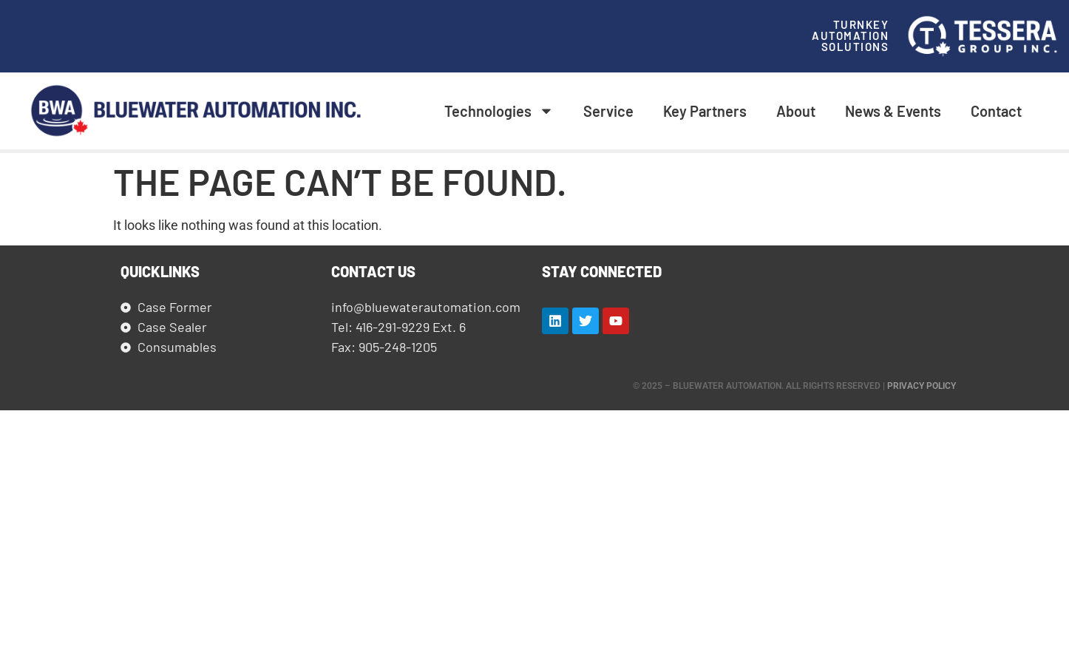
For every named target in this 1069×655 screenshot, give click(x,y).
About (795, 111)
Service (608, 111)
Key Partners (705, 111)
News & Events (893, 111)
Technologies (499, 111)
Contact (996, 111)
